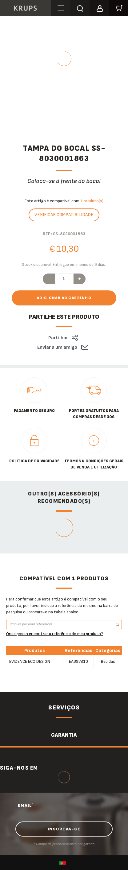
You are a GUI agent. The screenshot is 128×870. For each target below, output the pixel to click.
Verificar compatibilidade (64, 215)
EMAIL (26, 805)
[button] (99, 7)
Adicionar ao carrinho (64, 298)
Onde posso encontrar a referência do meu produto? (54, 633)
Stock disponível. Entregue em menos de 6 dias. (64, 264)
